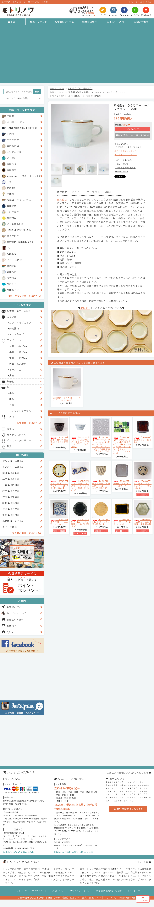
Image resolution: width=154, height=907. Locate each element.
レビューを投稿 (121, 164)
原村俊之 (62, 199)
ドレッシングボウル (20, 410)
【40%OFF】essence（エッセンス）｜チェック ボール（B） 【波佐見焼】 (80, 442)
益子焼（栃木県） (12, 479)
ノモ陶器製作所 (15, 224)
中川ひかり (13, 212)
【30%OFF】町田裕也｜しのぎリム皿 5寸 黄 (101, 521)
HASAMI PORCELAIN (19, 230)
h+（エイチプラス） (18, 121)
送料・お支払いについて (126, 151)
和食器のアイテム (64, 21)
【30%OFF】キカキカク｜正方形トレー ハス (59, 521)
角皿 (11, 375)
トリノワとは (135, 2)
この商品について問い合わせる (132, 135)
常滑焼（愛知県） (12, 515)
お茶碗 (10, 381)
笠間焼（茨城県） (12, 497)
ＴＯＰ (13, 21)
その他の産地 (9, 527)
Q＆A (148, 2)
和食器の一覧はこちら (29, 422)
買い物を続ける (121, 171)
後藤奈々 (12, 163)
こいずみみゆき (15, 151)
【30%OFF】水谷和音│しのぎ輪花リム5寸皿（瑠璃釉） (80, 523)
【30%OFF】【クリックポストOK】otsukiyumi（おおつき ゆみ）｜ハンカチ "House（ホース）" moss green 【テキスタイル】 (101, 444)
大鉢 (11, 405)
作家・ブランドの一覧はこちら (25, 295)
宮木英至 (12, 284)
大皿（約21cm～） (19, 363)
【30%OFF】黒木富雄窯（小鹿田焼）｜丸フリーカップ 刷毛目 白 (101, 484)
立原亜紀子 (13, 187)
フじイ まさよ (14, 260)
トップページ (20, 891)
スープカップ (16, 334)
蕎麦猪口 (14, 328)
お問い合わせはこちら (128, 808)
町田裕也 (12, 272)
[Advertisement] (27, 55)
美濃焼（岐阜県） (12, 473)
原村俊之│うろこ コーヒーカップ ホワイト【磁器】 (67, 399)
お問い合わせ (141, 21)
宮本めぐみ (13, 290)
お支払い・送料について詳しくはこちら (127, 772)
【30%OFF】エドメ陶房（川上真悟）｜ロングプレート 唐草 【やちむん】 (80, 485)
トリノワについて (16, 613)
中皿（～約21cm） (19, 357)
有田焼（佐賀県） (12, 491)
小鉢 (11, 393)
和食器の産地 (89, 21)
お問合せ (9, 626)
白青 (9, 181)
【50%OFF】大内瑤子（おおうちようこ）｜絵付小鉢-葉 (143, 484)
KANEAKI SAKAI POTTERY (22, 127)
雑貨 (9, 446)
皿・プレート (14, 340)
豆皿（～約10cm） (19, 346)
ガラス (10, 428)
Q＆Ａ (7, 632)
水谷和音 (12, 278)
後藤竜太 (12, 169)
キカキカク (13, 139)
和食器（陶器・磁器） (19, 310)
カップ (98, 92)
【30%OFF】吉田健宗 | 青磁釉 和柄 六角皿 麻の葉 (143, 521)
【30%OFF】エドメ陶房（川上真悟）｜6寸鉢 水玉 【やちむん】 (59, 484)
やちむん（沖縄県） (13, 467)
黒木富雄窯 (13, 145)
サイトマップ (133, 891)
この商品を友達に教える (125, 168)
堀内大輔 (12, 266)
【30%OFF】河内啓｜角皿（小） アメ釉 (122, 521)
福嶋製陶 (12, 254)
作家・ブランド (38, 21)
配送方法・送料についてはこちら (73, 851)
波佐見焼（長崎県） (13, 461)
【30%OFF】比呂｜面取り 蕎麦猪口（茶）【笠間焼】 (59, 440)
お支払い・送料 (115, 21)
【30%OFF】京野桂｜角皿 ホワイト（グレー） (122, 483)
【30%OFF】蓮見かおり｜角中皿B (143, 439)
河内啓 (10, 133)
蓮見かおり (13, 236)
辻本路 (10, 193)
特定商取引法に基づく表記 (109, 891)
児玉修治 (12, 157)
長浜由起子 (13, 218)
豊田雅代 (12, 205)
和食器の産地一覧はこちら (27, 533)
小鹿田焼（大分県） (13, 521)
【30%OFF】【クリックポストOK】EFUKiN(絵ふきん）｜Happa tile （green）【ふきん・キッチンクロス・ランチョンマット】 (122, 445)
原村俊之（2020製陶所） (20, 242)
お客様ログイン (13, 607)
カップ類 (12, 316)
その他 (10, 416)
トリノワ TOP (57, 88)
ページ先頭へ (143, 898)
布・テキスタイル (16, 434)
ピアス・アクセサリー (19, 440)
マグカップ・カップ (116, 92)
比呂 (9, 248)
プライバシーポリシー (80, 891)
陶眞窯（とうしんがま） (20, 199)
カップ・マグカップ (20, 322)
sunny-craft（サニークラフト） (24, 175)
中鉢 (11, 399)
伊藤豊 (10, 115)
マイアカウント (39, 891)
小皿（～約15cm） (19, 352)
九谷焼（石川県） (12, 485)
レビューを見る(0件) (123, 160)
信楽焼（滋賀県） (12, 509)
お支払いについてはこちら (18, 851)
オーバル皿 (15, 369)
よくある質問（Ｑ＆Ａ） (126, 154)
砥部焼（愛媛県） (12, 503)
